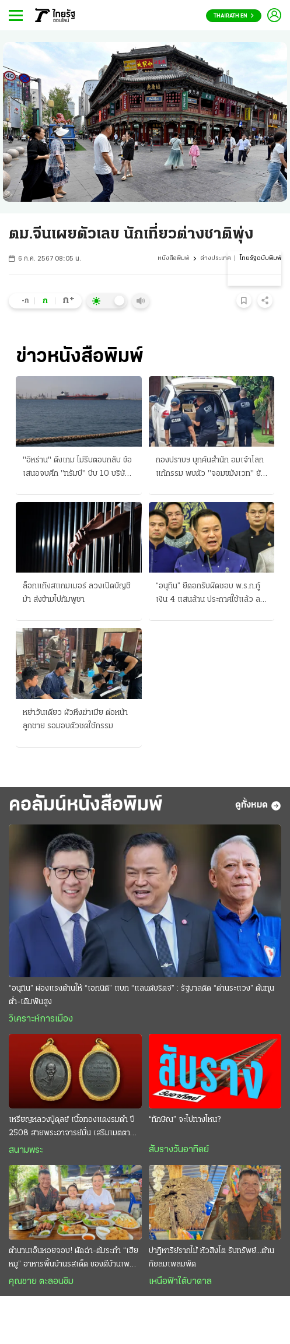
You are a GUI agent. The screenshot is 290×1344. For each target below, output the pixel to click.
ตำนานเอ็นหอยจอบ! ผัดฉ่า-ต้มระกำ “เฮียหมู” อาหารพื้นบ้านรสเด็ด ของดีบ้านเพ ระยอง (73, 1259)
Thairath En (234, 16)
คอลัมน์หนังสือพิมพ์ (86, 805)
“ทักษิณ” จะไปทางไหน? (185, 1119)
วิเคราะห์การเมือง (41, 1019)
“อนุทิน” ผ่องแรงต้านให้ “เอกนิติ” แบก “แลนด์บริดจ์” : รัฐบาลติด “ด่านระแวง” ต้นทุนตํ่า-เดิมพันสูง (141, 995)
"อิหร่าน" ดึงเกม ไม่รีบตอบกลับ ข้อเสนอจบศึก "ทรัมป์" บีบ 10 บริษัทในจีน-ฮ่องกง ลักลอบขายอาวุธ (77, 468)
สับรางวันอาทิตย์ (179, 1149)
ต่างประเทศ (215, 258)
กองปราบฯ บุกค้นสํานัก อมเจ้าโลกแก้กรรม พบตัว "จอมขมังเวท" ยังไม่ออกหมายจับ (210, 468)
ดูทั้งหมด (258, 806)
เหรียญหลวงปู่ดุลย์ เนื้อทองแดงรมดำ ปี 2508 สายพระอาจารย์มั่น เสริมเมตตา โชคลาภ (72, 1127)
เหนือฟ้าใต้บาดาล (180, 1281)
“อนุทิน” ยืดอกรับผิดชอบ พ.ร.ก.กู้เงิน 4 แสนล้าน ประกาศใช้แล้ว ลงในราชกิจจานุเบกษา (210, 594)
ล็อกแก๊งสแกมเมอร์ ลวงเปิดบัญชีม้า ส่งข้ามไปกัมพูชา (77, 593)
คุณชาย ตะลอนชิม (41, 1281)
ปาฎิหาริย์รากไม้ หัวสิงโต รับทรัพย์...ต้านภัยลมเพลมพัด (211, 1258)
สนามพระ (26, 1150)
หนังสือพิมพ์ (173, 258)
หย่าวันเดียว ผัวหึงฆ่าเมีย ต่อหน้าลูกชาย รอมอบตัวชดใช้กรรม (75, 719)
